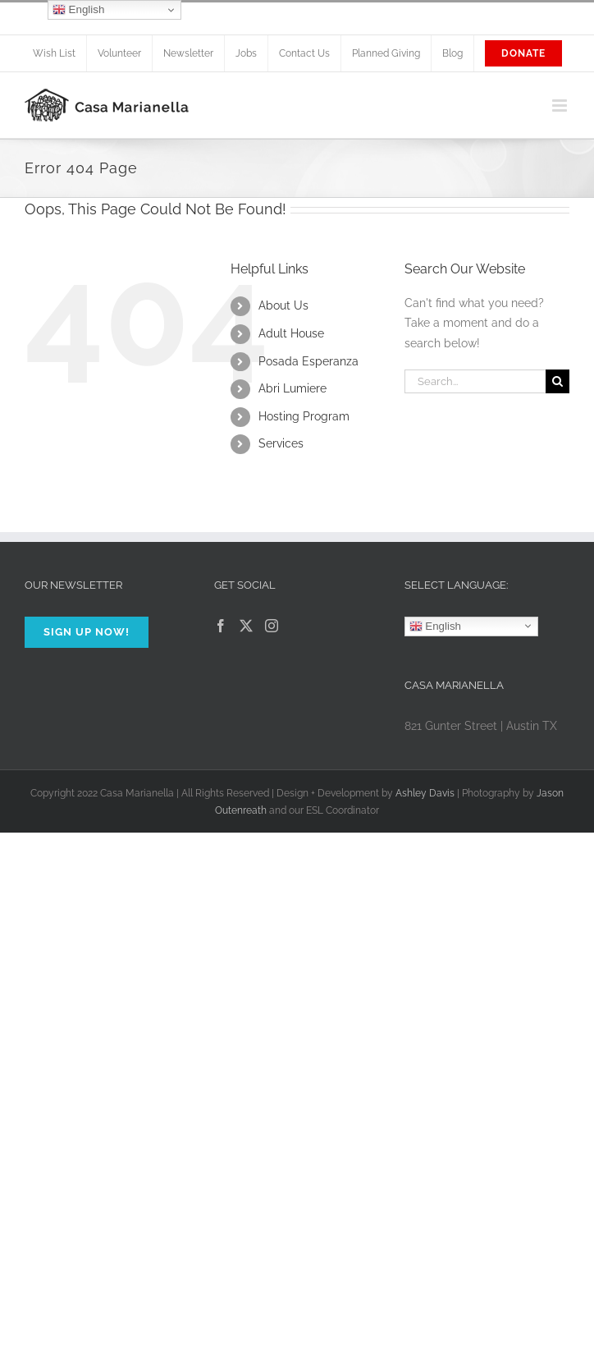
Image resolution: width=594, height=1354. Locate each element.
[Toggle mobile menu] (560, 105)
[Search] (557, 381)
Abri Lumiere (292, 388)
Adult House (291, 333)
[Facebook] (220, 625)
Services (281, 443)
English (435, 625)
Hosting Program (304, 416)
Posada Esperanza (308, 361)
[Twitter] (246, 625)
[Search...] (475, 381)
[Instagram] (271, 625)
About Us (283, 305)
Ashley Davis (425, 793)
